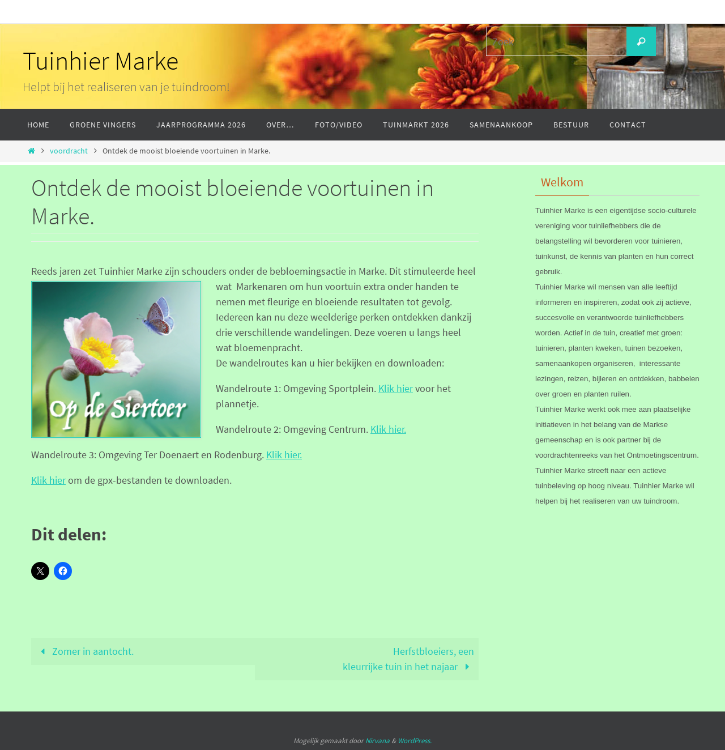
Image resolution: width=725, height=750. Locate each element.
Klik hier (395, 388)
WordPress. (415, 740)
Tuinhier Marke (100, 60)
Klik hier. (388, 429)
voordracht (69, 151)
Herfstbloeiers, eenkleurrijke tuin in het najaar (408, 659)
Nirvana (377, 740)
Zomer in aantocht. (85, 651)
